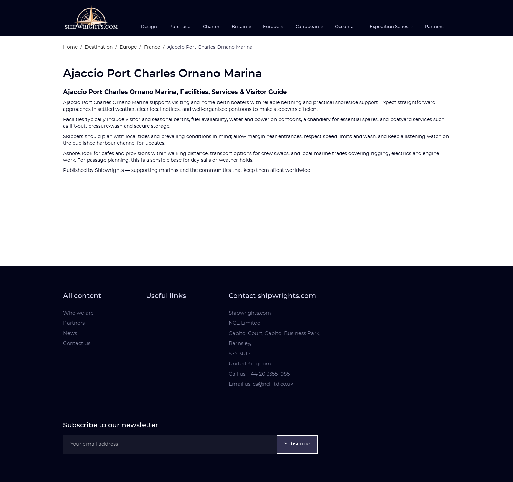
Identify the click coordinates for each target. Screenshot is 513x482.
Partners (434, 27)
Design (149, 27)
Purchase (179, 27)
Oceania (345, 27)
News (70, 333)
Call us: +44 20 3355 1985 (259, 374)
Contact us (76, 343)
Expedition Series (389, 27)
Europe (271, 27)
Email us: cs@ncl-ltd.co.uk (261, 384)
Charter (211, 27)
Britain (240, 27)
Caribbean (308, 27)
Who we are (78, 313)
